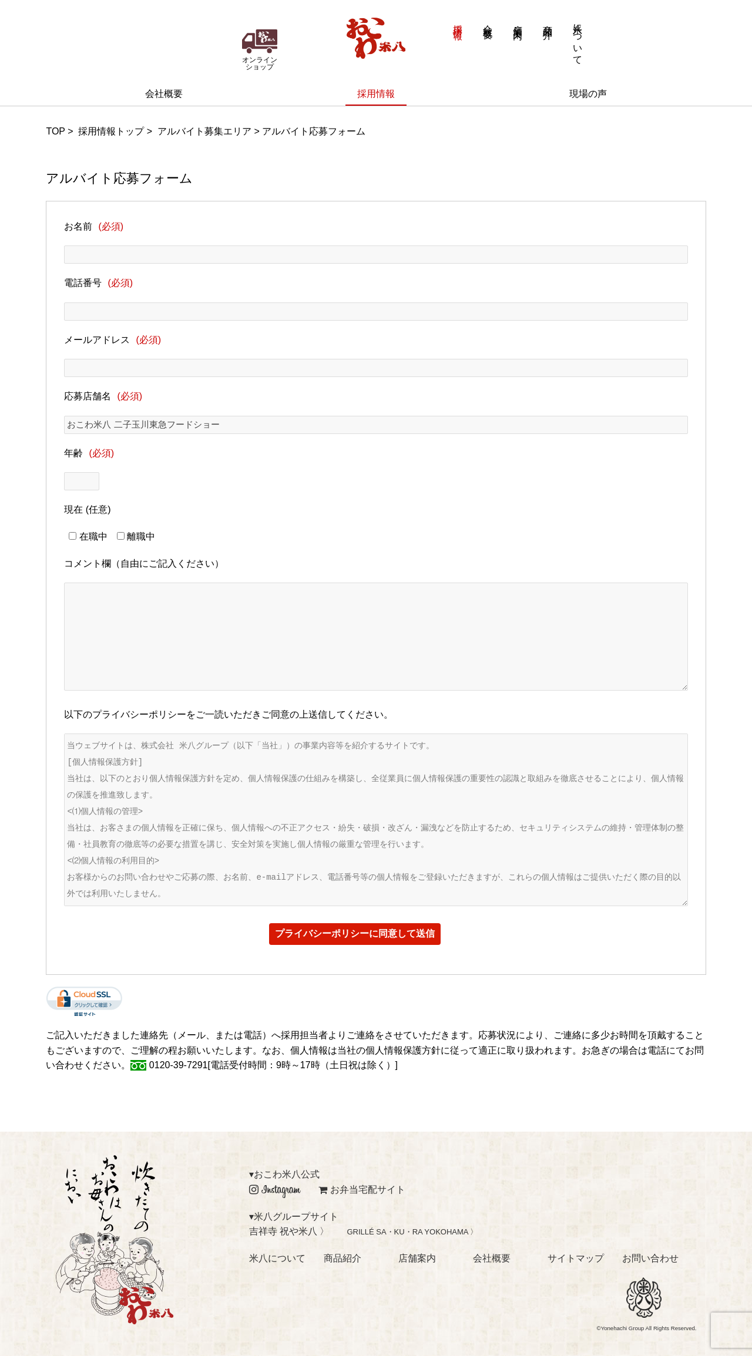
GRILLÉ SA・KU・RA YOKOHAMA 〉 (412, 1231)
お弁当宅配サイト (361, 1190)
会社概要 (488, 21)
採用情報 (458, 21)
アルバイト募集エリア (204, 131)
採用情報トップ (111, 131)
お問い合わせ (650, 1258)
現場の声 (588, 94)
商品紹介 (548, 21)
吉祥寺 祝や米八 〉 (289, 1231)
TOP (55, 131)
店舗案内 (518, 21)
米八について (578, 39)
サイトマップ (576, 1258)
